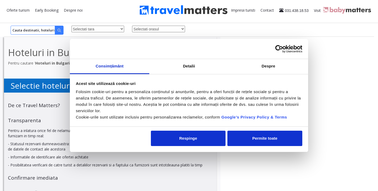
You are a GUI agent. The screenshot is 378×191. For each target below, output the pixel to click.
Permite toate (264, 138)
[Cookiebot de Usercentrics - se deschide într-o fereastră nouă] (279, 49)
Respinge (188, 138)
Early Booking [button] (46, 10)
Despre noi (73, 10)
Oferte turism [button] (18, 10)
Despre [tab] (268, 66)
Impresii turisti (243, 10)
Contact (267, 10)
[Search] (37, 30)
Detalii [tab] (189, 66)
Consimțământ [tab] (109, 66)
